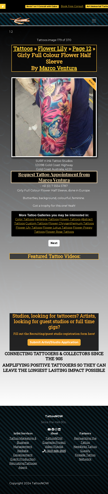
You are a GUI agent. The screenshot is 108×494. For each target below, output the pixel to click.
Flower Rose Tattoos (59, 231)
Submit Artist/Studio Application (54, 342)
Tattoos (23, 48)
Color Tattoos (24, 219)
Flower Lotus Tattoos (57, 227)
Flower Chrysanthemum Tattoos (71, 223)
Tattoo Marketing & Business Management (22, 442)
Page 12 (81, 48)
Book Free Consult (76, 6)
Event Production (22, 459)
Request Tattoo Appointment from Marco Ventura (54, 177)
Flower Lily (52, 48)
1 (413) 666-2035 (54, 451)
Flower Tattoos (69, 219)
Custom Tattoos (36, 223)
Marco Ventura (58, 68)
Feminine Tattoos (47, 219)
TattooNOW (54, 438)
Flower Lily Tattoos (29, 227)
